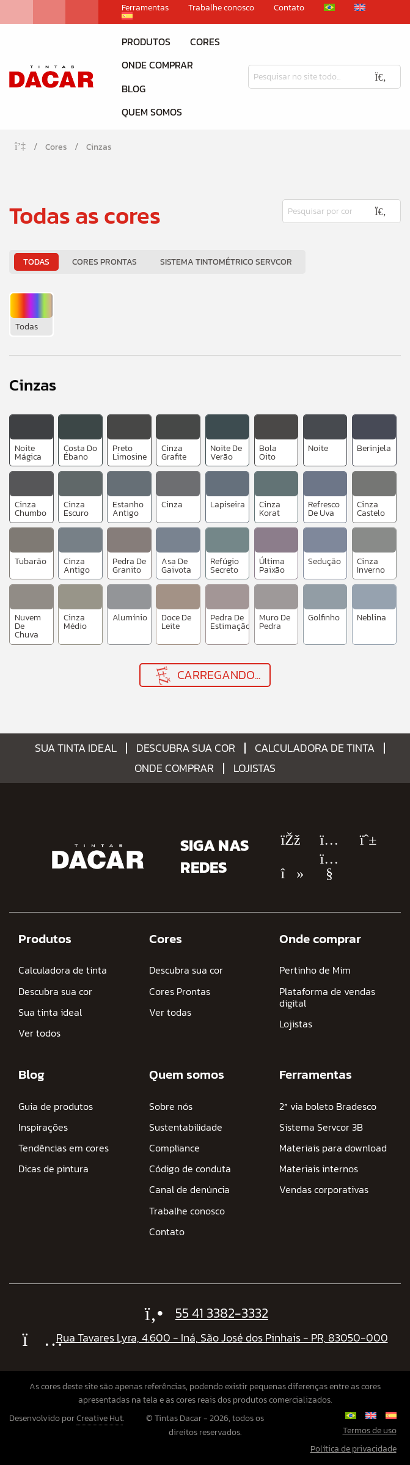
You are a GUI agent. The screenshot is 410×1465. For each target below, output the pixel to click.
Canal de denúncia (189, 1189)
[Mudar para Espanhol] (127, 16)
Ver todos (39, 1033)
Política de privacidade (353, 1448)
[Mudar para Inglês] (360, 7)
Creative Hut (99, 1418)
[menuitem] (31, 314)
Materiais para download (333, 1148)
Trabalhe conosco (221, 8)
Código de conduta (190, 1169)
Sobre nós (170, 1106)
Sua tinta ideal (76, 748)
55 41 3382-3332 (221, 1313)
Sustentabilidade (185, 1127)
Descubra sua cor (185, 748)
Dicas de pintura (53, 1169)
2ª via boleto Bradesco (327, 1106)
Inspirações (43, 1127)
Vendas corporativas (323, 1189)
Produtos (146, 41)
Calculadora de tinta (315, 748)
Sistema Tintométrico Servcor (226, 261)
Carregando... (206, 675)
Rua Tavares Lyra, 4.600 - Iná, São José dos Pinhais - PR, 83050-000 (222, 1337)
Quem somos (152, 112)
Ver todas (170, 1012)
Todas (36, 261)
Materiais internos (318, 1169)
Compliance (174, 1148)
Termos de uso (370, 1430)
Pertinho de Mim (315, 970)
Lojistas (254, 768)
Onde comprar (157, 64)
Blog (133, 88)
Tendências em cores (63, 1148)
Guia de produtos (55, 1106)
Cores (205, 41)
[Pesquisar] (304, 77)
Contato (289, 8)
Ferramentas (145, 8)
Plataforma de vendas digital (327, 997)
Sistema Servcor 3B (321, 1127)
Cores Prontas (104, 261)
